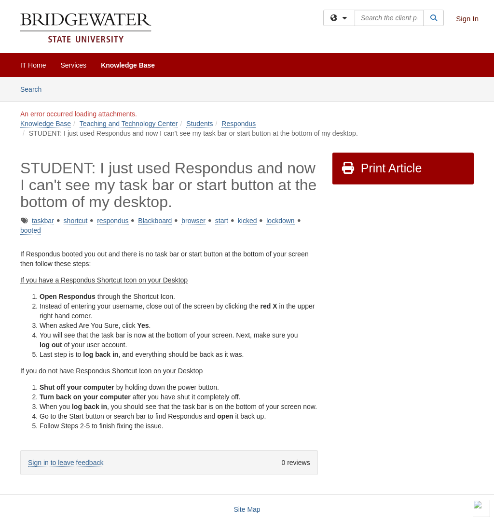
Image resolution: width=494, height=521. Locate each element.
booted (30, 230)
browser (193, 221)
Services (73, 65)
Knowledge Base (128, 65)
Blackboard (155, 221)
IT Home (33, 65)
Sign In (467, 18)
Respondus (238, 123)
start (221, 221)
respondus (112, 221)
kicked (247, 221)
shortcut (76, 221)
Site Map (246, 509)
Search (34, 88)
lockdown (280, 221)
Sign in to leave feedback (65, 462)
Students (199, 123)
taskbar (43, 221)
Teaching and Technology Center (129, 123)
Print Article (381, 168)
